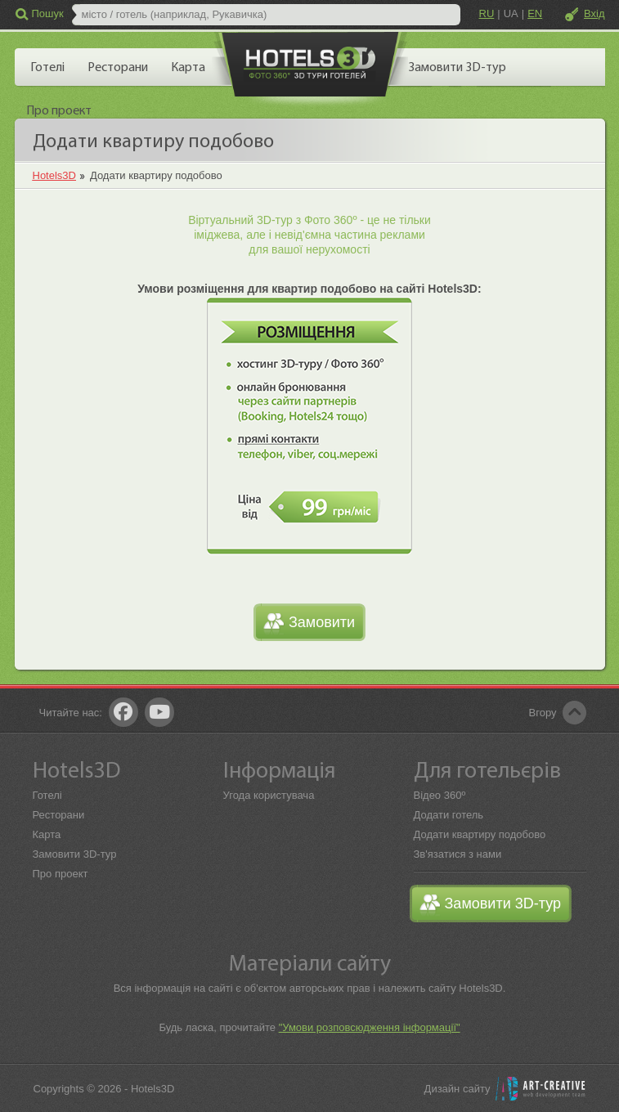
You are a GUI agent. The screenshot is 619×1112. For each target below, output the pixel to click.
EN (534, 13)
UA (511, 13)
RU (487, 13)
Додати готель (449, 815)
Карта (47, 834)
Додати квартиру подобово (480, 834)
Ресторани (59, 815)
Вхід (594, 13)
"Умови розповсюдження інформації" (369, 1027)
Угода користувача (269, 795)
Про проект (60, 874)
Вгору (543, 712)
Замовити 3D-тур (75, 854)
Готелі (47, 795)
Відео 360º (440, 795)
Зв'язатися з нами (458, 854)
